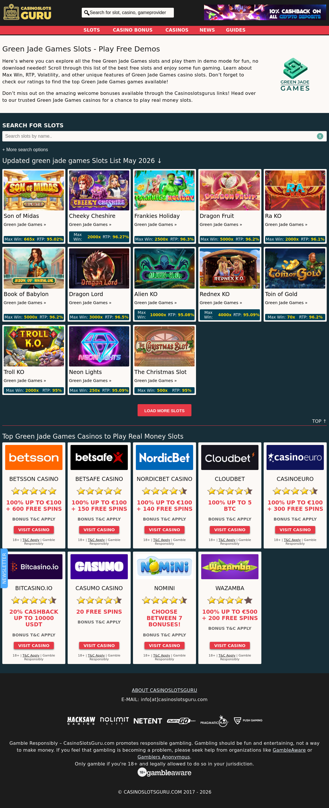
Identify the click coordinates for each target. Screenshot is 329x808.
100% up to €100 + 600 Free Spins (34, 506)
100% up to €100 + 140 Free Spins (164, 506)
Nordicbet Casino (165, 479)
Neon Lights (85, 372)
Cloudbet (230, 479)
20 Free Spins (99, 612)
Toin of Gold (281, 294)
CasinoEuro (295, 479)
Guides (236, 30)
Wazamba (229, 588)
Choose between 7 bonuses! (164, 618)
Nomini (164, 588)
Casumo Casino (99, 588)
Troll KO (14, 372)
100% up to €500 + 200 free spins (230, 615)
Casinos (177, 30)
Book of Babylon (26, 294)
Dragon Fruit (217, 216)
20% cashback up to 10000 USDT (33, 618)
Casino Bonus (133, 30)
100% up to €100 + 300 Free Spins (295, 506)
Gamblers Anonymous (164, 757)
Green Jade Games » (25, 224)
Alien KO (146, 294)
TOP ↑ (319, 421)
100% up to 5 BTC (230, 506)
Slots (91, 30)
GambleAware (289, 750)
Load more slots (164, 410)
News (207, 30)
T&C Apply (30, 540)
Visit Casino (34, 529)
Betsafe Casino (99, 479)
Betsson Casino (33, 479)
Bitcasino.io (33, 588)
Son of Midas (21, 216)
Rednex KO (215, 294)
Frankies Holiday (157, 216)
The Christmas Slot (160, 372)
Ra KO (273, 216)
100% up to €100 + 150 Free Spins (99, 506)
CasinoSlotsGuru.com (153, 792)
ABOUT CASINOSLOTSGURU (164, 690)
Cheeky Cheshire (92, 216)
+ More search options (25, 149)
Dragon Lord (86, 294)
